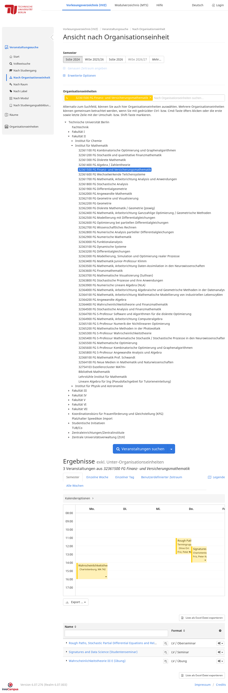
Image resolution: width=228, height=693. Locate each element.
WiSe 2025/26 (94, 59)
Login (218, 5)
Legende (216, 477)
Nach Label (18, 91)
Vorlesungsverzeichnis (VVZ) (86, 5)
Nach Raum (18, 84)
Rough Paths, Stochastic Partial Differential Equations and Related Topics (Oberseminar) (130, 643)
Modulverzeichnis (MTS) (131, 5)
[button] (106, 576)
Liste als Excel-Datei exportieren (202, 617)
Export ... (76, 602)
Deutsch (197, 5)
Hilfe (159, 5)
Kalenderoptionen (78, 498)
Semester (69, 53)
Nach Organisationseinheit (29, 77)
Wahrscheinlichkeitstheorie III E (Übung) (103, 565)
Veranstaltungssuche (21, 47)
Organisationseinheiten (21, 126)
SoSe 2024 (73, 59)
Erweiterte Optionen (79, 75)
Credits (221, 685)
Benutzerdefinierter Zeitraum (161, 477)
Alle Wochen (75, 486)
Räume (11, 115)
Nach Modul (19, 98)
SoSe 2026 (116, 59)
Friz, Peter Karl (185, 551)
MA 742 (102, 569)
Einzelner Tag (124, 477)
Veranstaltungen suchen (140, 448)
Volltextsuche (19, 63)
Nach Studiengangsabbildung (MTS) (31, 105)
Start (14, 56)
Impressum (203, 685)
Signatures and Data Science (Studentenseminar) (103, 652)
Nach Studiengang (22, 70)
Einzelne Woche (97, 477)
